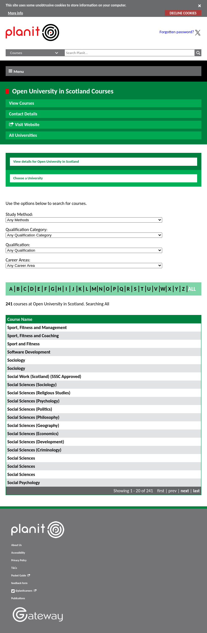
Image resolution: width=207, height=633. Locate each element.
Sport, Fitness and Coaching (33, 335)
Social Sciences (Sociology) (32, 384)
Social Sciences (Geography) (33, 425)
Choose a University (28, 178)
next (185, 490)
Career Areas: (18, 260)
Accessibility (18, 552)
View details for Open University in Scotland (46, 161)
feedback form (19, 583)
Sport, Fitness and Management (37, 327)
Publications (18, 598)
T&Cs (14, 568)
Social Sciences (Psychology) (33, 401)
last (196, 490)
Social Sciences (21, 458)
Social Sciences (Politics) (29, 409)
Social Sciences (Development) (35, 441)
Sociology (16, 360)
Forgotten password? (177, 31)
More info (15, 13)
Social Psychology (23, 482)
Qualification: (18, 244)
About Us (16, 545)
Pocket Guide (20, 575)
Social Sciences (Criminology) (34, 450)
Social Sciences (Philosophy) (33, 417)
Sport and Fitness (23, 343)
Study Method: (19, 214)
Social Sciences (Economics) (33, 433)
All (192, 289)
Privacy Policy (18, 560)
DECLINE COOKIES (183, 13)
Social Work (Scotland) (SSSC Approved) (44, 376)
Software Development (28, 352)
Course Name (19, 319)
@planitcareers (24, 590)
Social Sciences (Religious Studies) (38, 392)
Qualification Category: (26, 229)
